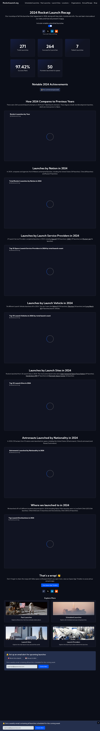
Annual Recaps (87, 3)
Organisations (76, 3)
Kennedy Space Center (57, 376)
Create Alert (43, 666)
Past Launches (45, 3)
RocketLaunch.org (10, 3)
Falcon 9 (55, 306)
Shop (95, 3)
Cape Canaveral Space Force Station (72, 374)
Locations (66, 3)
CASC (69, 239)
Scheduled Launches (32, 3)
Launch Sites (56, 3)
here (62, 19)
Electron (71, 306)
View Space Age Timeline (50, 585)
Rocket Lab (87, 239)
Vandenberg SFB (31, 376)
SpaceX (54, 239)
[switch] (50, 26)
